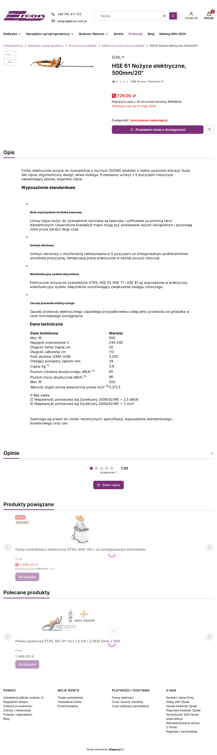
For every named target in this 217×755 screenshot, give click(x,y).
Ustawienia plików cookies (21, 697)
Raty (6, 718)
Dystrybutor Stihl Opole (182, 714)
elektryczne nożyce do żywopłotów (123, 45)
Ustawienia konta (69, 702)
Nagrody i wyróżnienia (181, 731)
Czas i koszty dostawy (127, 702)
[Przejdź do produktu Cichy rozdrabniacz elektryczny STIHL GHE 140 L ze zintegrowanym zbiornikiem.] (80, 529)
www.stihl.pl (174, 718)
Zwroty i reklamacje (17, 710)
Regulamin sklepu (15, 702)
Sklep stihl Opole (177, 702)
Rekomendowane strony (183, 723)
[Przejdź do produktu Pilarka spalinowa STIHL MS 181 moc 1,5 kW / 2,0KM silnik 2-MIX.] (68, 621)
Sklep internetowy (104, 749)
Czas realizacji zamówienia (130, 706)
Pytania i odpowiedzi (17, 714)
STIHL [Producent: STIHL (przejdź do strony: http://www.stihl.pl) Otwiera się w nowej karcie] (116, 57)
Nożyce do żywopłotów (83, 45)
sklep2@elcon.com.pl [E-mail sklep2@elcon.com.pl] (72, 21)
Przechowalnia (68, 706)
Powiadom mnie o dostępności (157, 129)
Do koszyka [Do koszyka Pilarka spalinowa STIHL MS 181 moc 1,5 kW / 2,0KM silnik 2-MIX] (27, 664)
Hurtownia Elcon (13, 45)
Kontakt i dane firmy (180, 697)
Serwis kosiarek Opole (181, 706)
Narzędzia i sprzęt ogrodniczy (46, 45)
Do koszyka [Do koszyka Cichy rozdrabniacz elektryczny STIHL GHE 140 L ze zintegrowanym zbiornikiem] (27, 577)
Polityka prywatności (17, 706)
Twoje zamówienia (70, 697)
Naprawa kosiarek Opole (183, 710)
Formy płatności (123, 697)
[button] (173, 15)
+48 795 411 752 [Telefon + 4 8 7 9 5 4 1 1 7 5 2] (69, 14)
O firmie (171, 727)
